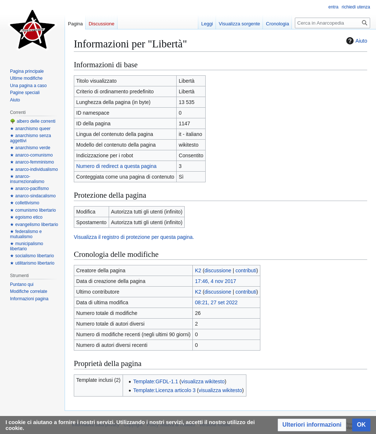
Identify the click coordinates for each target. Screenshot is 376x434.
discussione (218, 270)
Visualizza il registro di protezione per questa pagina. (134, 237)
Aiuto (355, 40)
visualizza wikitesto (203, 381)
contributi (245, 270)
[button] (312, 425)
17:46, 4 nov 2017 (215, 281)
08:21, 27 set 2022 (216, 302)
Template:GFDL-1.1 (155, 381)
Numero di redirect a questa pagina (116, 166)
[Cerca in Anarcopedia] (332, 23)
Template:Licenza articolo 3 (164, 390)
